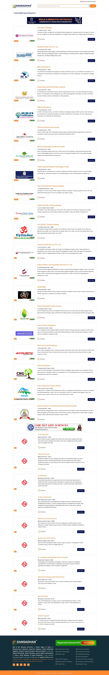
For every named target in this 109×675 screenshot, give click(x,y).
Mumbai (15, 658)
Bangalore (27, 658)
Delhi (20, 658)
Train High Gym (43, 433)
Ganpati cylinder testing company (48, 205)
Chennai (49, 658)
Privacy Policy (60, 663)
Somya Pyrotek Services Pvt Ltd (48, 244)
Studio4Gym (41, 286)
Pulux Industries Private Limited (48, 385)
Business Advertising (62, 650)
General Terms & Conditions (84, 658)
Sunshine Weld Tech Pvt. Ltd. (47, 47)
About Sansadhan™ (82, 655)
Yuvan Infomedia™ (52, 672)
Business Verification (82, 648)
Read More (90, 39)
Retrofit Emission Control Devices (48, 305)
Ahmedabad (42, 658)
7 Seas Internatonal (44, 496)
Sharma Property (43, 453)
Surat (25, 660)
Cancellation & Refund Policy (84, 660)
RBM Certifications (43, 107)
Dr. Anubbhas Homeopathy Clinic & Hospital (53, 556)
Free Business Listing (62, 648)
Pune (30, 660)
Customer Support (62, 658)
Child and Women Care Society (47, 127)
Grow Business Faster (83, 650)
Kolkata (15, 660)
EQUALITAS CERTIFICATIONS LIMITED (50, 87)
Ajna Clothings (43, 595)
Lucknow (40, 660)
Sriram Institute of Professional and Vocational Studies (56, 405)
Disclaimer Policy (81, 663)
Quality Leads (60, 653)
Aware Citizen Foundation (46, 325)
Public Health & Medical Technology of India (52, 166)
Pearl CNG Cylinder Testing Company (49, 185)
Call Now (41, 39)
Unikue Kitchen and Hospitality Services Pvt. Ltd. (53, 264)
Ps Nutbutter (42, 474)
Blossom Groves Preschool (47, 517)
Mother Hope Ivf (43, 615)
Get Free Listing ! (88, 1)
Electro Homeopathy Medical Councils (50, 146)
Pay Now (88, 642)
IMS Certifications (43, 67)
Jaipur (34, 660)
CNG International (43, 365)
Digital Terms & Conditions (64, 660)
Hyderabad (34, 658)
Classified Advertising (82, 653)
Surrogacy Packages (44, 27)
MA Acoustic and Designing (46, 345)
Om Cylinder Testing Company (47, 224)
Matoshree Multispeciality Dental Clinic (51, 576)
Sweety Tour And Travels (46, 537)
